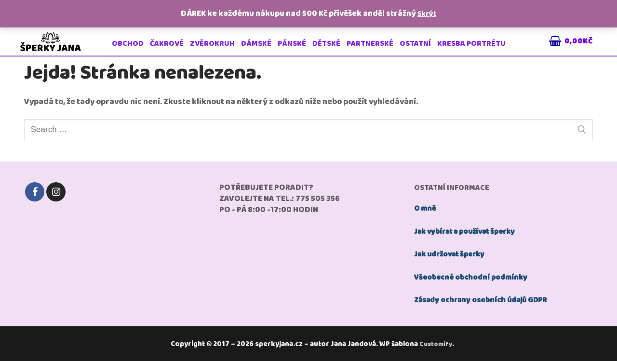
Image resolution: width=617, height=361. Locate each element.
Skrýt (427, 13)
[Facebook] (34, 191)
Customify (437, 342)
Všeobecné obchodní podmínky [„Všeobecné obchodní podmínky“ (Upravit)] (474, 276)
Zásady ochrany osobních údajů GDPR (486, 299)
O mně (426, 208)
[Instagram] (56, 191)
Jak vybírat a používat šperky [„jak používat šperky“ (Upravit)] (469, 231)
